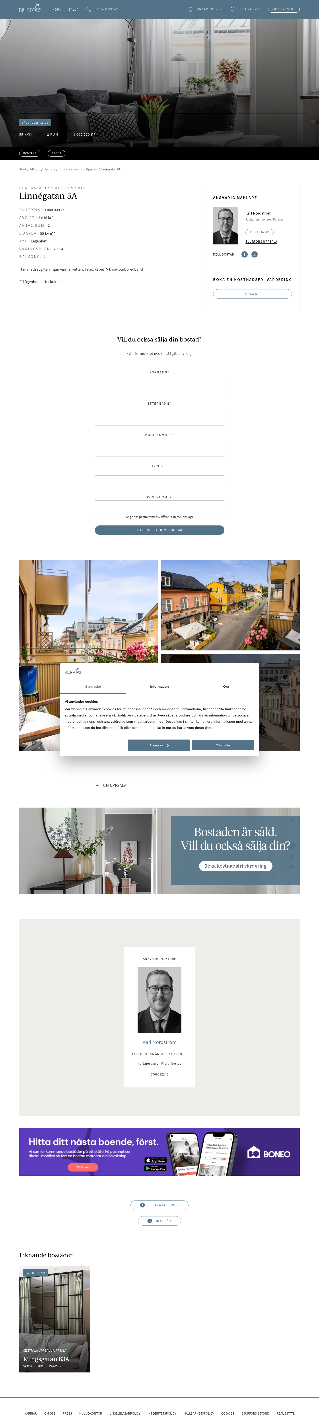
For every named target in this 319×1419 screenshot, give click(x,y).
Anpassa (159, 745)
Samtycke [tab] (93, 686)
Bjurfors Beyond (255, 1413)
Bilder (56, 153)
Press (67, 1413)
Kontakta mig (259, 232)
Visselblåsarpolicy (125, 1413)
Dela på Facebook (159, 1205)
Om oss (49, 1413)
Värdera (284, 9)
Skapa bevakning (205, 9)
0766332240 (159, 1074)
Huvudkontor (90, 1413)
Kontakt (29, 153)
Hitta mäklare (245, 9)
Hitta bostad (102, 9)
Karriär (30, 1413)
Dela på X (159, 1220)
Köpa (57, 9)
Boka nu (252, 294)
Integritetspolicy (162, 1413)
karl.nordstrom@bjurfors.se (159, 1063)
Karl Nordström (159, 1042)
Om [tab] (226, 686)
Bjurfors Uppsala (261, 241)
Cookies (227, 1413)
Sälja (74, 9)
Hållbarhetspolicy (199, 1413)
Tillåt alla (223, 745)
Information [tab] (159, 686)
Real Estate (286, 1413)
